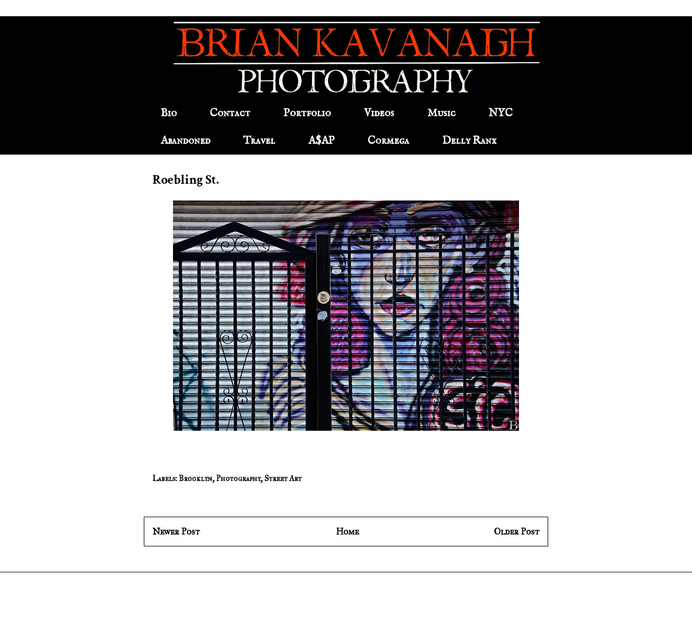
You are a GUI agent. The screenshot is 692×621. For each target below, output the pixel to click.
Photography (238, 478)
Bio (169, 113)
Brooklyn (195, 478)
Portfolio (307, 113)
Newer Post (176, 531)
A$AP (321, 141)
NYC (501, 113)
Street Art (283, 478)
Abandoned (185, 141)
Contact (230, 113)
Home (347, 531)
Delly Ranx (469, 141)
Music (441, 113)
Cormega (388, 141)
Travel (259, 141)
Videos (379, 113)
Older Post (517, 531)
